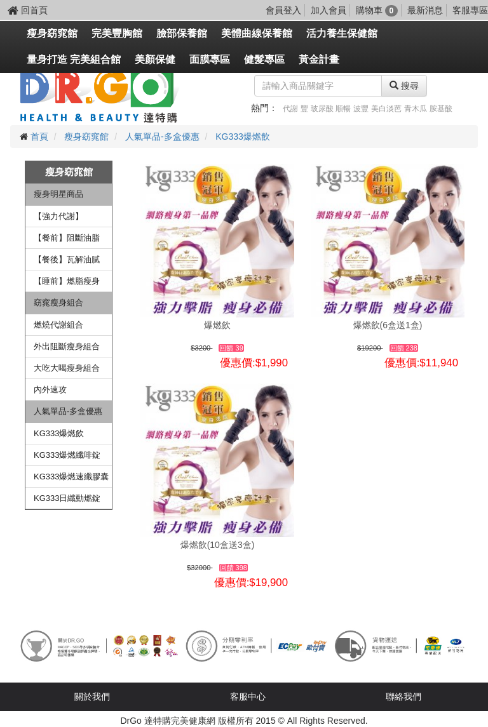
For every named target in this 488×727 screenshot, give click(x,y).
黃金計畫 (319, 59)
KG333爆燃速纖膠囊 (71, 476)
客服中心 (248, 696)
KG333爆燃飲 (242, 136)
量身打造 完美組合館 (74, 59)
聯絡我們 (403, 696)
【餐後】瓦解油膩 (67, 259)
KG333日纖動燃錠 (67, 498)
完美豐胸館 (117, 33)
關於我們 (92, 696)
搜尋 (404, 86)
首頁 (39, 136)
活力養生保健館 (341, 33)
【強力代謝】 (58, 216)
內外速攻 (50, 389)
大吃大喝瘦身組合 (67, 368)
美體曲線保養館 (256, 33)
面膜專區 (209, 59)
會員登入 (283, 10)
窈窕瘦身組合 (58, 302)
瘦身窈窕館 (52, 33)
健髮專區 (264, 59)
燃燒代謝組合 (58, 325)
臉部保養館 (181, 33)
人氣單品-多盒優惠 (162, 136)
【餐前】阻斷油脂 (67, 238)
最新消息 (425, 10)
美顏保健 (155, 59)
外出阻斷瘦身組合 (67, 346)
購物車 (377, 10)
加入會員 (328, 10)
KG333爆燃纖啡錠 (67, 455)
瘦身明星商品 (58, 194)
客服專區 (470, 10)
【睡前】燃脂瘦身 (67, 281)
